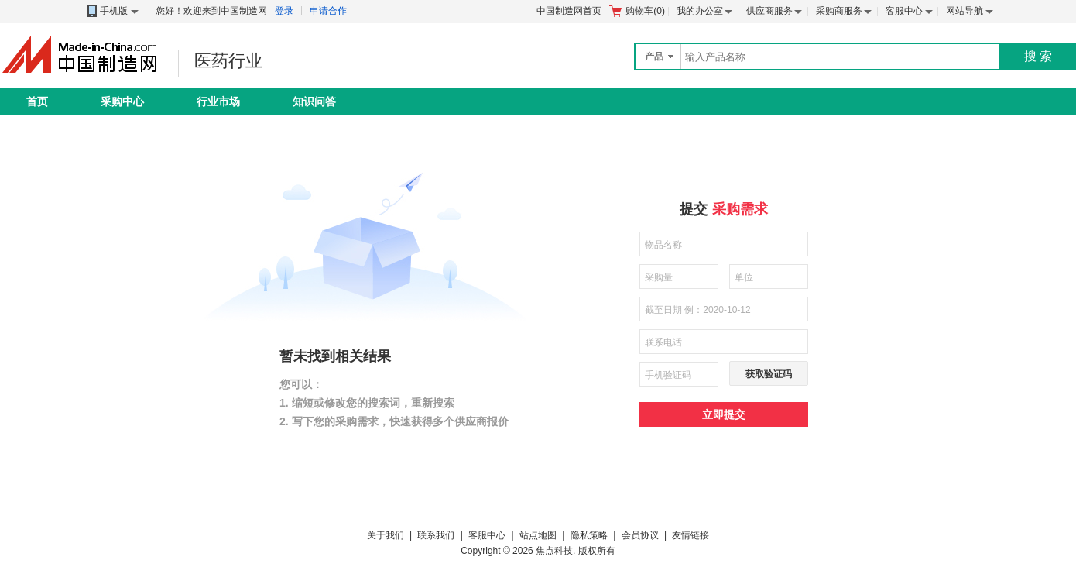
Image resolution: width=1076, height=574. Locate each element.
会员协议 (640, 535)
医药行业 (228, 60)
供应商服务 (769, 10)
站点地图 (538, 535)
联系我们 (435, 535)
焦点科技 (554, 550)
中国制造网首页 (568, 10)
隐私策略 (589, 535)
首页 (37, 101)
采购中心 (122, 101)
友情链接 (690, 535)
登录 (284, 10)
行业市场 (218, 101)
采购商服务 (839, 10)
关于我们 (385, 535)
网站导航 (964, 10)
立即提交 (723, 414)
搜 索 (1038, 56)
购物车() (637, 10)
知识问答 (314, 101)
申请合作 (328, 10)
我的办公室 (700, 10)
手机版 (112, 11)
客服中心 (904, 10)
